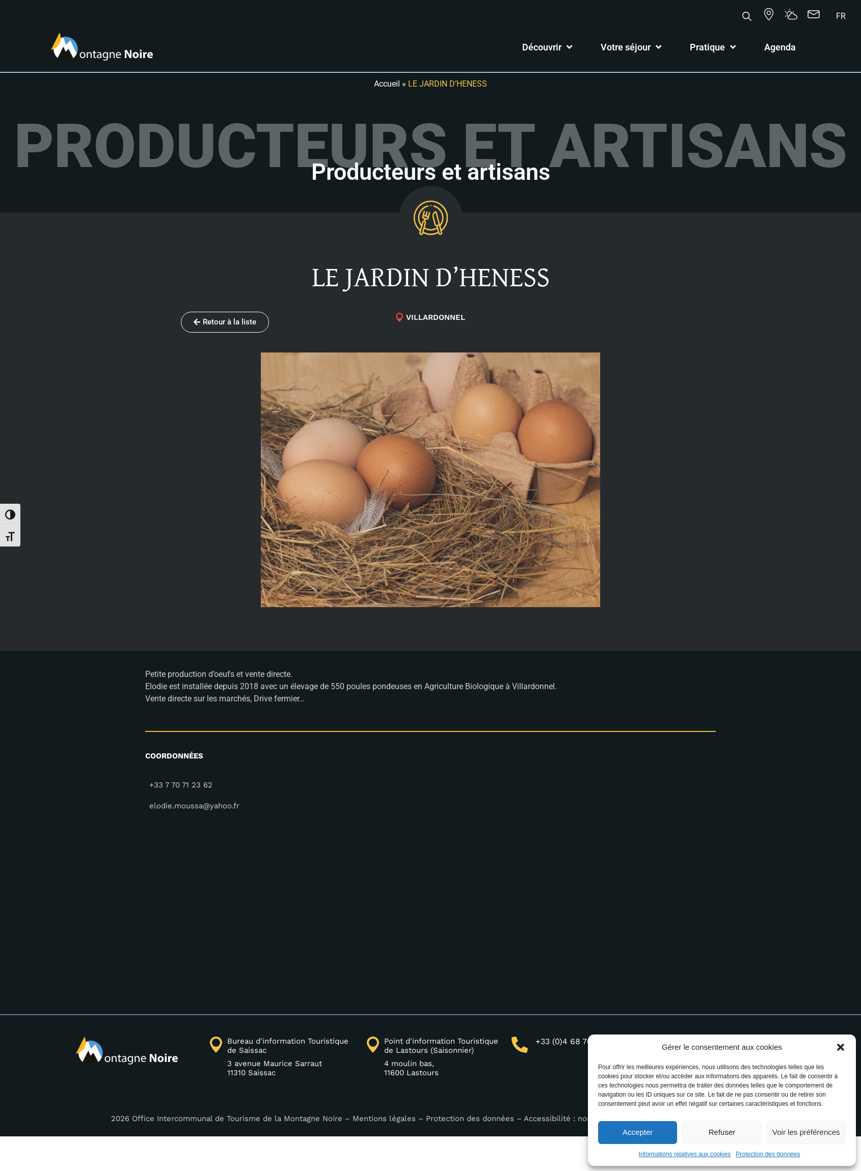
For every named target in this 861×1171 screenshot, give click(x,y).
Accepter (638, 1132)
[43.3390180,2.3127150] (430, 907)
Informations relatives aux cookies (685, 1154)
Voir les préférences (806, 1132)
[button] (841, 1047)
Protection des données (768, 1154)
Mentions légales (384, 1118)
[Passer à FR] (841, 16)
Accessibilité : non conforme (578, 1118)
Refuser (722, 1132)
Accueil (387, 84)
